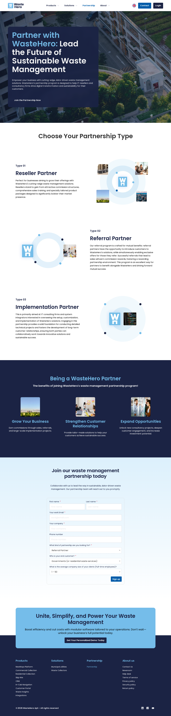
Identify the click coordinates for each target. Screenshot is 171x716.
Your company (56, 523)
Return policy (128, 688)
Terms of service (130, 677)
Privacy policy (128, 681)
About (105, 5)
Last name (91, 502)
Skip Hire (19, 677)
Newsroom (127, 670)
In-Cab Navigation (24, 684)
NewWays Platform (24, 666)
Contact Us (127, 666)
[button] (86, 640)
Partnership (89, 5)
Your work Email (56, 512)
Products (52, 5)
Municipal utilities (59, 666)
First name (54, 502)
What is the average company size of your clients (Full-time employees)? (83, 567)
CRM (18, 681)
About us (128, 660)
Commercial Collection (26, 670)
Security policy (129, 684)
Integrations (21, 695)
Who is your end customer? (62, 556)
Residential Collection (25, 674)
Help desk (126, 674)
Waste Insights (22, 691)
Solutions (70, 5)
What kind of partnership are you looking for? (70, 545)
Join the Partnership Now (27, 100)
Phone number (56, 534)
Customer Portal (23, 688)
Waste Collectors (59, 670)
